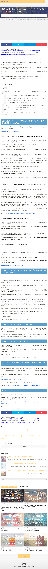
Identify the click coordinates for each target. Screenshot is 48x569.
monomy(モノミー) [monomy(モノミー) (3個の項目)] (11, 432)
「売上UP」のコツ (18, 4)
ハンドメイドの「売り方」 (12, 14)
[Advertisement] (24, 30)
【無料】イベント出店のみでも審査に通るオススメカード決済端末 (12, 529)
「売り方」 (11, 4)
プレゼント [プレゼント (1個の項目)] (19, 435)
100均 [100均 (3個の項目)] (2, 429)
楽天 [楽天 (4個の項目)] (30, 435)
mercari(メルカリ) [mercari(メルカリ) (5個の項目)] (43, 429)
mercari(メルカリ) (16, 504)
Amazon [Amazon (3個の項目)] (6, 429)
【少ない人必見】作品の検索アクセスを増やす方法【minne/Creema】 (20, 213)
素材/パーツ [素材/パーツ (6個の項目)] (41, 435)
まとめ (4, 114)
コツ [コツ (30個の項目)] (44, 432)
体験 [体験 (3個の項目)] (23, 435)
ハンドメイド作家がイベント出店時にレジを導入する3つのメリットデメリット (35, 506)
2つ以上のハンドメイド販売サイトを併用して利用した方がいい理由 (19, 112)
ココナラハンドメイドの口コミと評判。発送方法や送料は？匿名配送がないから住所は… (23, 105)
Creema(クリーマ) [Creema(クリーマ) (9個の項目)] (17, 429)
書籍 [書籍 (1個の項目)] (26, 435)
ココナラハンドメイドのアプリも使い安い (13, 110)
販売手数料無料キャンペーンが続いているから (16, 103)
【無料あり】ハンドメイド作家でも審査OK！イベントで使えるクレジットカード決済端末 (25, 470)
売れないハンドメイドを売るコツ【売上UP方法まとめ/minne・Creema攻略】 (24, 385)
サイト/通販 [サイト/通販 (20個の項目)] (3, 435)
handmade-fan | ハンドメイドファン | (27, 566)
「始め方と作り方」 (4, 4)
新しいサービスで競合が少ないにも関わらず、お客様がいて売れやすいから (23, 96)
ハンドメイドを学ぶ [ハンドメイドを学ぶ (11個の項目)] (11, 435)
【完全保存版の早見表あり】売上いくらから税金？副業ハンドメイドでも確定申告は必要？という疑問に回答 (12, 509)
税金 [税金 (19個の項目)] (36, 435)
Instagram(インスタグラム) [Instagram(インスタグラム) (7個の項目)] (33, 429)
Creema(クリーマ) (5, 504)
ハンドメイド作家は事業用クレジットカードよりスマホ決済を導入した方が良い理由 (35, 529)
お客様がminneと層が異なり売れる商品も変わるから (17, 100)
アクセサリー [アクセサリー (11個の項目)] (24, 432)
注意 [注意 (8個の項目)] (33, 435)
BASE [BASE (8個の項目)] (11, 429)
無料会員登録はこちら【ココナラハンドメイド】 (12, 131)
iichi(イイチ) (10, 504)
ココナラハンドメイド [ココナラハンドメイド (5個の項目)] (38, 432)
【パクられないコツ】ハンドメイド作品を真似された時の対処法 (20, 456)
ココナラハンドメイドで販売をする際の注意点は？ (15, 107)
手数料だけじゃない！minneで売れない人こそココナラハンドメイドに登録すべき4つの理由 (24, 92)
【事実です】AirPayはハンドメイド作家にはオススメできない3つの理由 (12, 550)
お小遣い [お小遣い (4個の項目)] (18, 432)
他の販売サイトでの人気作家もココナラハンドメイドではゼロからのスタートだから (25, 98)
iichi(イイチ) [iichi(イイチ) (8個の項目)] (24, 429)
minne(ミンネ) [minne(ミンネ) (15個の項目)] (4, 432)
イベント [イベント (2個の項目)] (30, 432)
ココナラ (3, 166)
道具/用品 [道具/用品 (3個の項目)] (3, 438)
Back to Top (24, 556)
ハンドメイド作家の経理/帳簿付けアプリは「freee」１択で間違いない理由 (22, 463)
